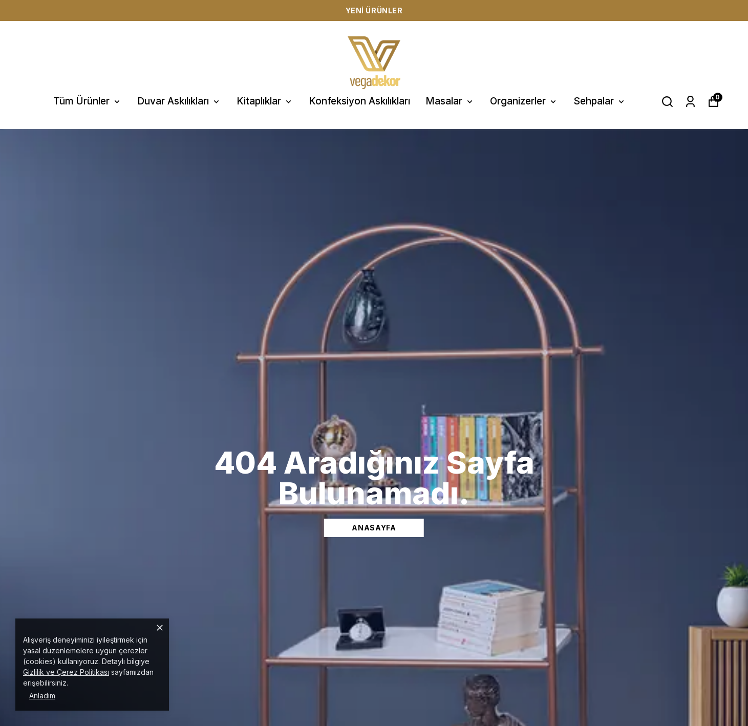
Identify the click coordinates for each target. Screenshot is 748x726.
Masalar (450, 101)
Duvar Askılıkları (179, 101)
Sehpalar (599, 101)
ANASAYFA (374, 527)
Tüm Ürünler (87, 101)
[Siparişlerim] (690, 101)
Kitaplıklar (265, 101)
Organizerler (524, 101)
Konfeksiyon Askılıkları (359, 101)
